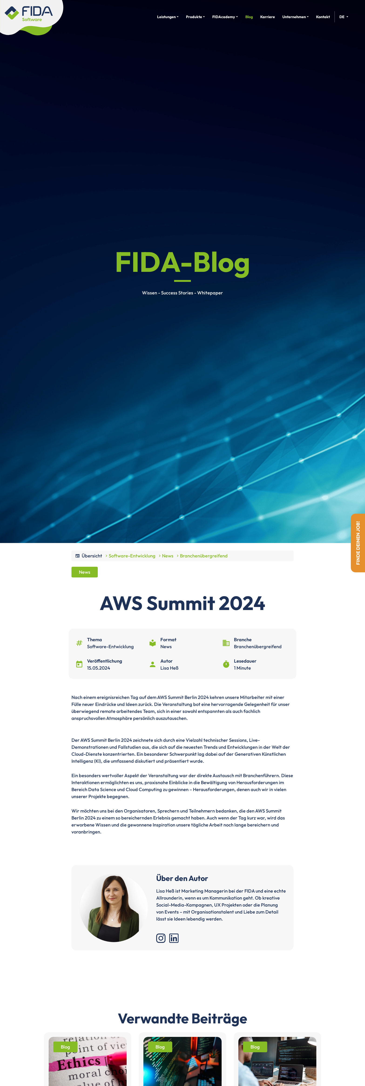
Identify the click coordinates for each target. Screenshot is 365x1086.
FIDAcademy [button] (223, 16)
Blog (249, 16)
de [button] (342, 16)
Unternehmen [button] (294, 16)
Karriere (267, 16)
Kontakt (323, 16)
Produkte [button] (194, 16)
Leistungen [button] (166, 16)
